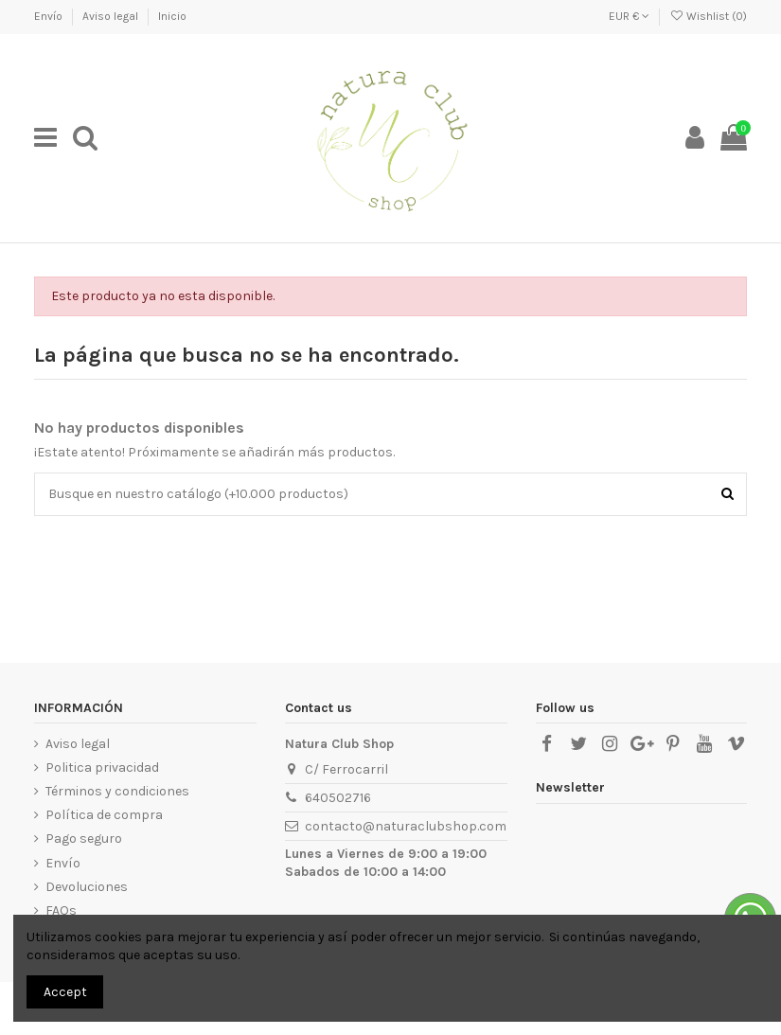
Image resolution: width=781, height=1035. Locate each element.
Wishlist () (708, 16)
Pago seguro (83, 838)
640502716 (338, 798)
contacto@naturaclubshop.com (405, 826)
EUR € (629, 16)
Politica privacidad (102, 767)
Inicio (172, 16)
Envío (49, 16)
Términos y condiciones (117, 791)
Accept (65, 992)
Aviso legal (111, 16)
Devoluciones (86, 887)
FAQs (61, 910)
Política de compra (104, 815)
